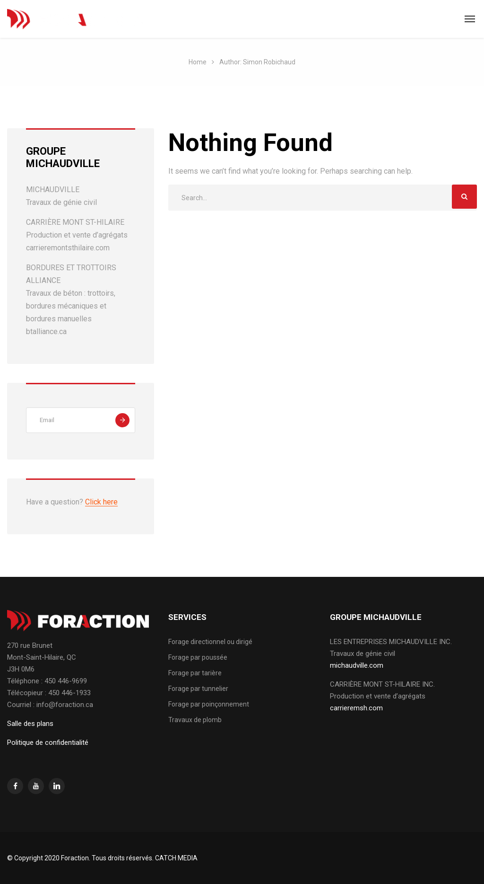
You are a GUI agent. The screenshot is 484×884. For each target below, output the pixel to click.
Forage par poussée (197, 657)
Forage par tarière (195, 673)
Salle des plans (30, 723)
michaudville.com (356, 665)
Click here (101, 501)
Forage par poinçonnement (208, 704)
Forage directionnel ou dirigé (210, 641)
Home (198, 62)
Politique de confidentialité (47, 742)
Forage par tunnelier (198, 688)
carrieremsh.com (356, 708)
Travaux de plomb (195, 720)
